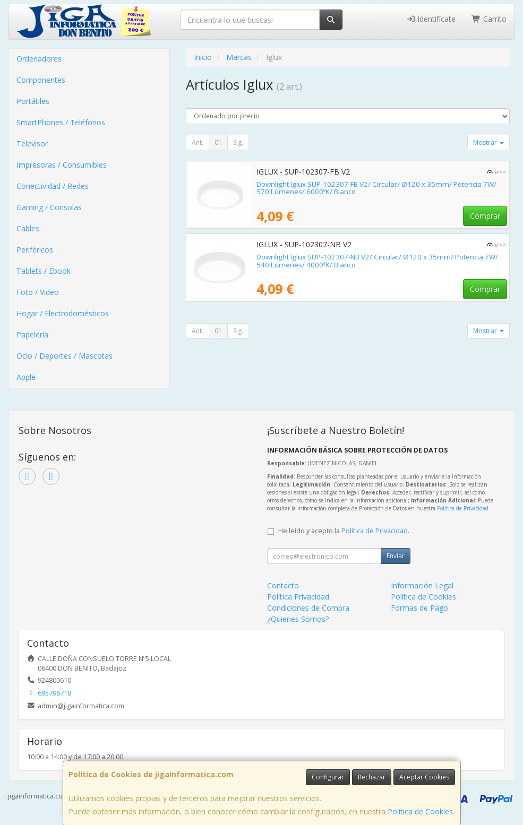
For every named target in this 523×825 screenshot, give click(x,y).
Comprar (485, 216)
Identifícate (431, 19)
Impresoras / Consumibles (61, 165)
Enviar (396, 555)
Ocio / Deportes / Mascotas (64, 356)
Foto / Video (37, 292)
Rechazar (371, 776)
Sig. (238, 142)
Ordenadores (39, 59)
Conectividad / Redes (52, 186)
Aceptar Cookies (424, 776)
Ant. (197, 142)
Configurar (328, 776)
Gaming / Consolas (49, 207)
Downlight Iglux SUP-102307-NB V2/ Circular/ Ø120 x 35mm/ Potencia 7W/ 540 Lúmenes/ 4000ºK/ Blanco (377, 261)
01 (218, 142)
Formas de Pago (419, 608)
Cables (27, 228)
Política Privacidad (298, 597)
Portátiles (32, 101)
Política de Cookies (420, 811)
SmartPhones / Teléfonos (60, 122)
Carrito (489, 19)
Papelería (32, 334)
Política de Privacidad (462, 508)
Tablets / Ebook (43, 271)
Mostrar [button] (488, 142)
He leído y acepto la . (343, 530)
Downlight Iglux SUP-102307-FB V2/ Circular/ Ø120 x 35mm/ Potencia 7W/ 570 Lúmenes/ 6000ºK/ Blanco (376, 188)
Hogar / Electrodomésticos (62, 313)
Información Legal (422, 585)
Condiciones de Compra (308, 608)
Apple (26, 377)
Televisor (32, 143)
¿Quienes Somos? (298, 619)
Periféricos (34, 250)
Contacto (283, 585)
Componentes (40, 80)
